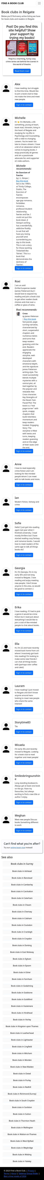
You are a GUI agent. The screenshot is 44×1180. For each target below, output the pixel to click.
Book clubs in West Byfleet (22, 1141)
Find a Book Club (12, 3)
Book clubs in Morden (22, 1060)
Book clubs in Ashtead (22, 871)
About (13, 1173)
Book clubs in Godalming (22, 986)
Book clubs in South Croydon (22, 1100)
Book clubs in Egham (22, 959)
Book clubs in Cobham (22, 918)
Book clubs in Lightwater (22, 1040)
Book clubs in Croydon (22, 938)
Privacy (31, 1170)
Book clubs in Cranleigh (22, 932)
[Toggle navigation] (39, 3)
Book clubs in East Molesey (22, 952)
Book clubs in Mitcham (22, 1053)
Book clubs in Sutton (22, 1114)
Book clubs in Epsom (22, 965)
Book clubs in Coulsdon (22, 925)
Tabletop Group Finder (28, 1173)
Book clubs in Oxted (22, 1073)
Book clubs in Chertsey (22, 911)
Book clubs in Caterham (21, 898)
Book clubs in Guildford (22, 999)
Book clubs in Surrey (22, 863)
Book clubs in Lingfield (22, 1046)
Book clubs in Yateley (22, 1161)
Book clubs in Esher (22, 972)
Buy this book (22, 181)
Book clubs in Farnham (22, 979)
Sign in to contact (24, 105)
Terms (6, 1173)
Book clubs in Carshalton (22, 891)
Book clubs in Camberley (22, 884)
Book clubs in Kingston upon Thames (22, 1026)
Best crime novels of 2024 (15, 1176)
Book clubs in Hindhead (22, 1013)
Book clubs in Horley (22, 1019)
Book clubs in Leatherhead (22, 1033)
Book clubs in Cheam (22, 905)
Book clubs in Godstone (22, 992)
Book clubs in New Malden (22, 1067)
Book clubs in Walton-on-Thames (22, 1134)
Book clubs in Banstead (22, 878)
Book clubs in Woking (22, 1154)
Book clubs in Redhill (22, 1087)
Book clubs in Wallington (22, 1127)
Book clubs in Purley (22, 1080)
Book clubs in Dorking (22, 945)
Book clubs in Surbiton (22, 1107)
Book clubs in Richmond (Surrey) (22, 1094)
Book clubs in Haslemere (22, 1006)
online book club (17, 847)
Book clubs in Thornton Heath (22, 1121)
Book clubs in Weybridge (22, 1147)
